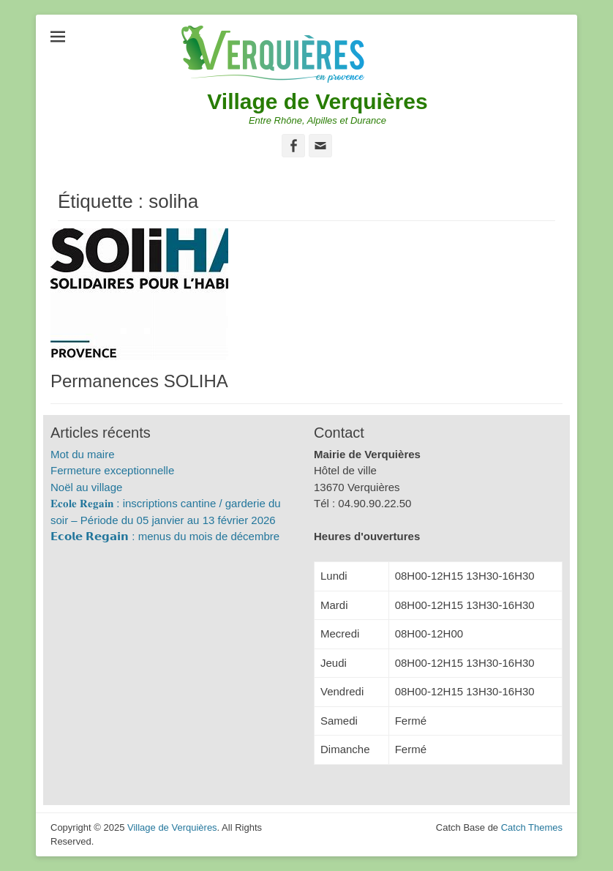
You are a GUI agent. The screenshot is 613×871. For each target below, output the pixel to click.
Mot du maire (82, 454)
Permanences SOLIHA (139, 381)
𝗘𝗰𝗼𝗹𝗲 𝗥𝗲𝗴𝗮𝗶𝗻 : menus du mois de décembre (164, 536)
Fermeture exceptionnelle (112, 470)
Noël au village (86, 487)
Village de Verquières (317, 101)
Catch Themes (532, 827)
